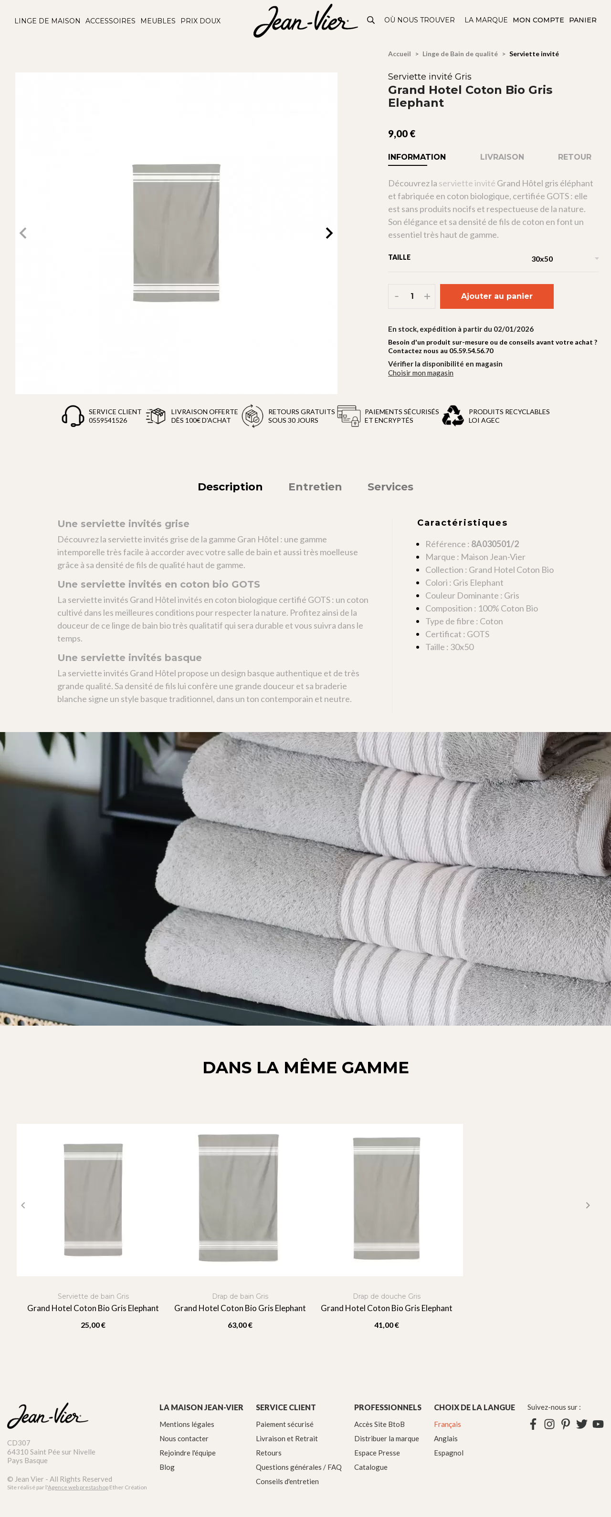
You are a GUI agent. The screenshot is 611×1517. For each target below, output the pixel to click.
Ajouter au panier (497, 296)
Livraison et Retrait (287, 1438)
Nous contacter (184, 1438)
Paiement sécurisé (285, 1424)
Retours (269, 1452)
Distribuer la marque (386, 1438)
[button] (329, 233)
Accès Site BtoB (379, 1424)
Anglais (446, 1438)
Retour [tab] (574, 157)
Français (447, 1424)
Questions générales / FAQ (299, 1467)
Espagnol (449, 1452)
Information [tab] (417, 157)
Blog (167, 1467)
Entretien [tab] (315, 486)
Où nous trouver (419, 20)
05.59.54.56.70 (471, 350)
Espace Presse (377, 1452)
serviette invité (467, 183)
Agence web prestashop (78, 1487)
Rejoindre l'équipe (187, 1452)
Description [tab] (230, 486)
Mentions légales (186, 1424)
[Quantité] (412, 296)
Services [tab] (390, 486)
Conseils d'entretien (287, 1481)
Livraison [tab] (502, 157)
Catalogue (371, 1467)
